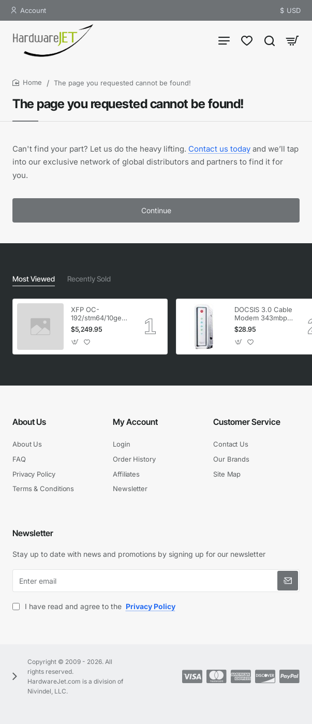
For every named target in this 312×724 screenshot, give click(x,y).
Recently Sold (89, 278)
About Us (29, 422)
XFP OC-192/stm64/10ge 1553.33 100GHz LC (97, 314)
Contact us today (219, 149)
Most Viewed (33, 278)
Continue (156, 210)
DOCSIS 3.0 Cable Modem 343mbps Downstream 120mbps (263, 314)
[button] (75, 341)
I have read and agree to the (94, 606)
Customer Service (246, 422)
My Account (135, 422)
